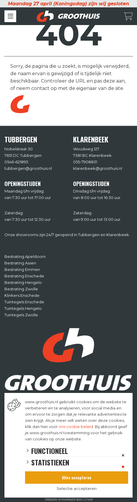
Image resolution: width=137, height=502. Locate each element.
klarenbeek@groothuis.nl (97, 168)
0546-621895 (16, 161)
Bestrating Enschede (24, 276)
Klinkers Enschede (21, 295)
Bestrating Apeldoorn (25, 256)
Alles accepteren (76, 477)
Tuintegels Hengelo (23, 308)
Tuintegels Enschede (24, 301)
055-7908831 (85, 161)
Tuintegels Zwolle (21, 314)
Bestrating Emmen (22, 269)
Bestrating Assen (20, 263)
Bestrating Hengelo (23, 282)
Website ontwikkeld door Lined (69, 499)
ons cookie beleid (76, 426)
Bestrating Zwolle (21, 289)
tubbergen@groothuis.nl (28, 168)
